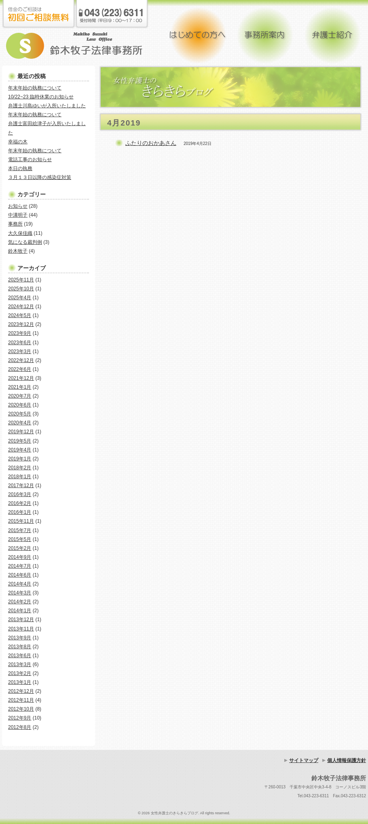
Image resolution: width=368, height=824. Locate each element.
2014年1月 (19, 610)
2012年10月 (21, 709)
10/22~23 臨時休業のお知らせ (41, 97)
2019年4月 (19, 450)
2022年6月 (19, 369)
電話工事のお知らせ (30, 159)
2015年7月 (19, 530)
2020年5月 (19, 414)
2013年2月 (19, 673)
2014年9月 (19, 557)
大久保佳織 (20, 233)
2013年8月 (19, 646)
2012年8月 (19, 727)
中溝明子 (17, 215)
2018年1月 (19, 476)
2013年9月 (19, 638)
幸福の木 (17, 142)
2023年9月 (19, 333)
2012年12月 (21, 691)
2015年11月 (21, 521)
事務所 (15, 224)
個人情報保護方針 (346, 760)
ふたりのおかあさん (150, 143)
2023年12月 (21, 324)
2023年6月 (19, 342)
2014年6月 (19, 575)
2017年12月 (21, 485)
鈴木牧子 (17, 251)
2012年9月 (19, 718)
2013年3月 (19, 664)
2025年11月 (21, 280)
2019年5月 (19, 441)
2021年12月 (21, 378)
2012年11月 (21, 700)
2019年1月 (19, 459)
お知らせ (17, 206)
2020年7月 (19, 396)
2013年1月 (19, 682)
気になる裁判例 (25, 242)
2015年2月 (19, 548)
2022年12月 (21, 360)
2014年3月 (19, 593)
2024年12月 (21, 306)
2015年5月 (19, 539)
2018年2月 (19, 468)
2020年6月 (19, 405)
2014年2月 (19, 602)
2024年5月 (19, 315)
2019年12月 (21, 431)
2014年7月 (19, 566)
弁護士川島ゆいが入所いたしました (47, 106)
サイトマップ (303, 760)
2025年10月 (21, 289)
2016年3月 (19, 494)
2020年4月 (19, 423)
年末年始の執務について (34, 88)
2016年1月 (19, 512)
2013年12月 (21, 619)
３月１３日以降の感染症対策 (39, 177)
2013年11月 (21, 629)
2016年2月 (19, 503)
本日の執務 (20, 168)
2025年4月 (19, 297)
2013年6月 (19, 655)
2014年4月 (19, 584)
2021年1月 (19, 387)
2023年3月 (19, 351)
